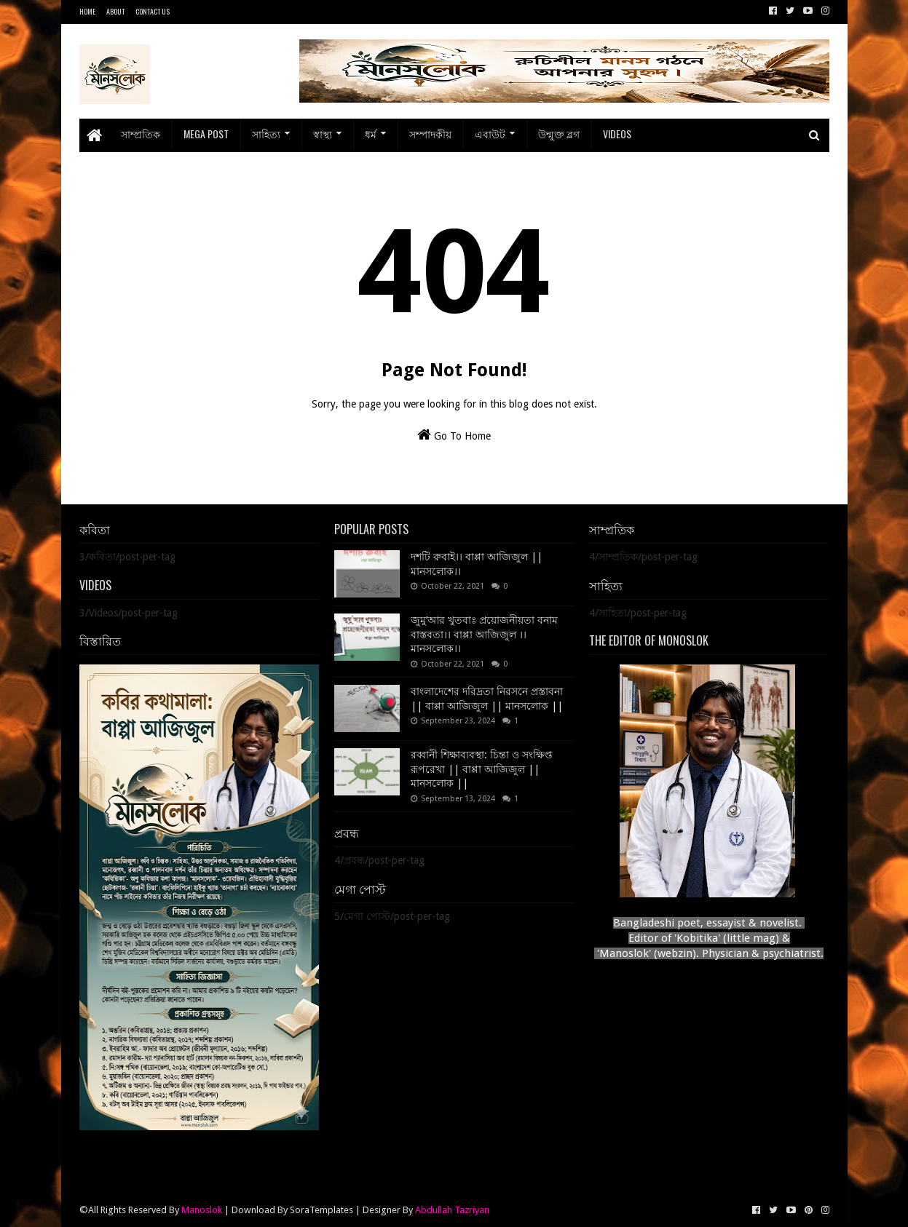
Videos (617, 133)
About (115, 11)
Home (87, 11)
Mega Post (206, 133)
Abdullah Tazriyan (452, 1209)
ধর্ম (370, 133)
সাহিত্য (266, 133)
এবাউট (490, 133)
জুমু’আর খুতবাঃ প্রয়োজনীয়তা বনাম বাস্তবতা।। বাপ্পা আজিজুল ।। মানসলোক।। (484, 634)
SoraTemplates (321, 1209)
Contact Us (152, 11)
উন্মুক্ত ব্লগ (559, 133)
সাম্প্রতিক (140, 133)
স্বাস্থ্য (322, 133)
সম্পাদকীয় (430, 133)
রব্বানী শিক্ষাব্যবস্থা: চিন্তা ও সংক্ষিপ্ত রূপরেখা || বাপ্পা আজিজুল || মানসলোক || (482, 769)
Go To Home (454, 434)
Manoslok (201, 1209)
